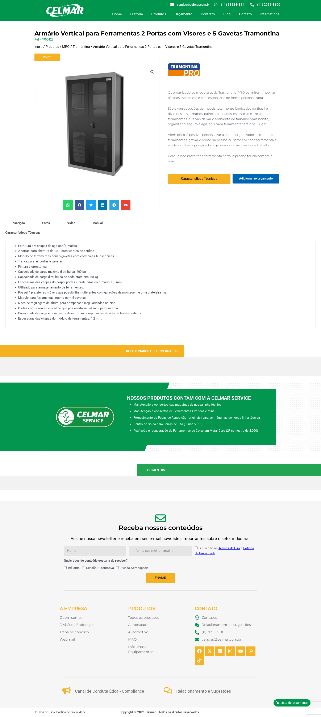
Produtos (158, 14)
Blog (227, 14)
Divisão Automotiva (100, 568)
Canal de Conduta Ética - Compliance (109, 691)
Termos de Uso (229, 548)
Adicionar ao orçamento (256, 178)
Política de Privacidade (71, 712)
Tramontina (81, 47)
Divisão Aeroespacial (134, 568)
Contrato (208, 14)
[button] (152, 72)
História (136, 14)
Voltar (47, 57)
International (270, 14)
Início (38, 47)
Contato (245, 14)
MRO (66, 47)
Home (117, 14)
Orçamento (183, 14)
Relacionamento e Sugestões (203, 691)
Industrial (73, 568)
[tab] (17, 223)
